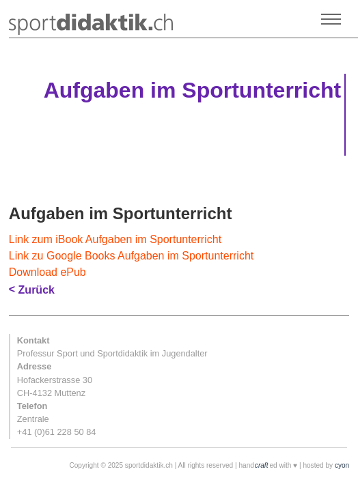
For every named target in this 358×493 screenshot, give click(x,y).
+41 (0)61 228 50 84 (56, 432)
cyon (342, 465)
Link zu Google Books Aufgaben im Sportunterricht (131, 256)
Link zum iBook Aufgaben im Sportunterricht (115, 239)
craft (261, 465)
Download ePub (47, 272)
